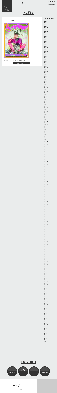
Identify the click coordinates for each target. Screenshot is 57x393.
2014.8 (45, 248)
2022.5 (45, 99)
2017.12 (46, 181)
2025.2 (45, 44)
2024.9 (45, 52)
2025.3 (45, 42)
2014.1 (45, 259)
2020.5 (45, 133)
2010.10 (46, 324)
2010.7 (45, 329)
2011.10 (46, 304)
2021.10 (46, 111)
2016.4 (45, 214)
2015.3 (45, 236)
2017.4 (45, 194)
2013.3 (45, 276)
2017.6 (45, 191)
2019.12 (46, 141)
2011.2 (45, 318)
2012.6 (45, 291)
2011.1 (45, 319)
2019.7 (45, 149)
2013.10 (46, 264)
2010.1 (45, 339)
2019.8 (45, 148)
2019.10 (46, 144)
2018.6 (45, 171)
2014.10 (46, 244)
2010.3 (45, 336)
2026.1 (45, 26)
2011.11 (46, 303)
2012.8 (45, 288)
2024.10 (46, 51)
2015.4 (45, 234)
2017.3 (45, 196)
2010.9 (45, 326)
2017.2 (45, 198)
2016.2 (45, 218)
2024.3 (45, 62)
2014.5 (45, 253)
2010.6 (45, 331)
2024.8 (45, 54)
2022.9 (45, 92)
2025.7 (45, 36)
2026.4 (45, 21)
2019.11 (46, 143)
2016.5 (45, 213)
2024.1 (45, 66)
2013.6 (45, 271)
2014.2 (45, 258)
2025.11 (46, 29)
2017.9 (45, 186)
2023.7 (45, 76)
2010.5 (45, 333)
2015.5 (45, 233)
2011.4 (45, 314)
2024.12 (46, 47)
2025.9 (45, 32)
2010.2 (45, 338)
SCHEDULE (16, 6)
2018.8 (45, 168)
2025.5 (45, 39)
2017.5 (45, 193)
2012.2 (45, 298)
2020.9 (45, 126)
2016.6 (45, 211)
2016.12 (46, 201)
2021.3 (45, 118)
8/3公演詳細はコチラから (21, 63)
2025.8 (45, 34)
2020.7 (45, 129)
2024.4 (45, 61)
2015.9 (45, 226)
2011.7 (45, 309)
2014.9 (45, 246)
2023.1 (45, 86)
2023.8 (45, 74)
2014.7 (45, 249)
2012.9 (45, 286)
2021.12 (46, 107)
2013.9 (45, 266)
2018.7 (45, 169)
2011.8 (45, 308)
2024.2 (45, 64)
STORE (45, 6)
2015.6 (45, 231)
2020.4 (45, 134)
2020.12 (46, 121)
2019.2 (45, 158)
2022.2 (45, 104)
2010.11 (46, 323)
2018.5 (45, 173)
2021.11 (46, 109)
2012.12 (46, 281)
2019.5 (45, 153)
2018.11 (46, 163)
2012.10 (46, 284)
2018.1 (45, 179)
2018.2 (45, 178)
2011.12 (46, 301)
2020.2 (45, 138)
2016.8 (45, 208)
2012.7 (45, 289)
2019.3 (45, 156)
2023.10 (46, 71)
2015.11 (46, 223)
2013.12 (46, 261)
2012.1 (45, 299)
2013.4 (45, 274)
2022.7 (45, 96)
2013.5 (45, 273)
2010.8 (45, 328)
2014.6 (45, 251)
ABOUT (34, 6)
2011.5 (45, 313)
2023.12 (46, 67)
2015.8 (45, 228)
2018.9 (45, 166)
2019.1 (45, 159)
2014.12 (46, 241)
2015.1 (45, 239)
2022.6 (45, 97)
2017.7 (45, 189)
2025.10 (46, 31)
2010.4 (45, 334)
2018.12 (46, 161)
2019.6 (45, 151)
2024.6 (45, 57)
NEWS (22, 6)
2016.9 (45, 206)
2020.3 (45, 136)
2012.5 (45, 293)
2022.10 (46, 91)
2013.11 (46, 263)
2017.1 (45, 199)
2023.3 (45, 82)
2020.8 (45, 128)
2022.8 (45, 94)
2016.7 (45, 209)
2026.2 (45, 24)
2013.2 (45, 278)
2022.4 (45, 101)
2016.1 (45, 219)
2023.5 (45, 79)
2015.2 (45, 238)
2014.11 (46, 243)
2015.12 (46, 221)
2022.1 (45, 106)
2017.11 (46, 183)
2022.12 (46, 87)
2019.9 (45, 146)
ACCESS (40, 6)
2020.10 (46, 124)
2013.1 (45, 279)
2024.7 (45, 56)
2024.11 (46, 49)
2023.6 (45, 77)
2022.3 (45, 102)
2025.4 (45, 41)
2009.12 (46, 341)
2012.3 (45, 296)
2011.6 (45, 311)
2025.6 (45, 37)
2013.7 (45, 269)
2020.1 (45, 139)
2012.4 (45, 294)
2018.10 (46, 164)
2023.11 (46, 69)
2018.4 (45, 174)
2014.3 (45, 256)
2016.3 (45, 216)
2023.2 (45, 84)
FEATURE (28, 6)
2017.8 (45, 188)
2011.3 (45, 316)
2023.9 (45, 72)
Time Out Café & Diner (51, 4)
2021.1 (45, 119)
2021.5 (45, 114)
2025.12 (46, 27)
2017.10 (46, 184)
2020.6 (45, 131)
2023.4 (45, 81)
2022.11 (46, 89)
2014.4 (45, 254)
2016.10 (46, 204)
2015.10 (46, 224)
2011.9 (45, 306)
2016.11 (46, 203)
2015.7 (45, 229)
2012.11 (46, 283)
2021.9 (45, 113)
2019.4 (45, 154)
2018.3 (45, 176)
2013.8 (45, 268)
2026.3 (45, 22)
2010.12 (46, 321)
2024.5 (45, 59)
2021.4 (45, 116)
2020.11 (46, 123)
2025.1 (45, 46)
